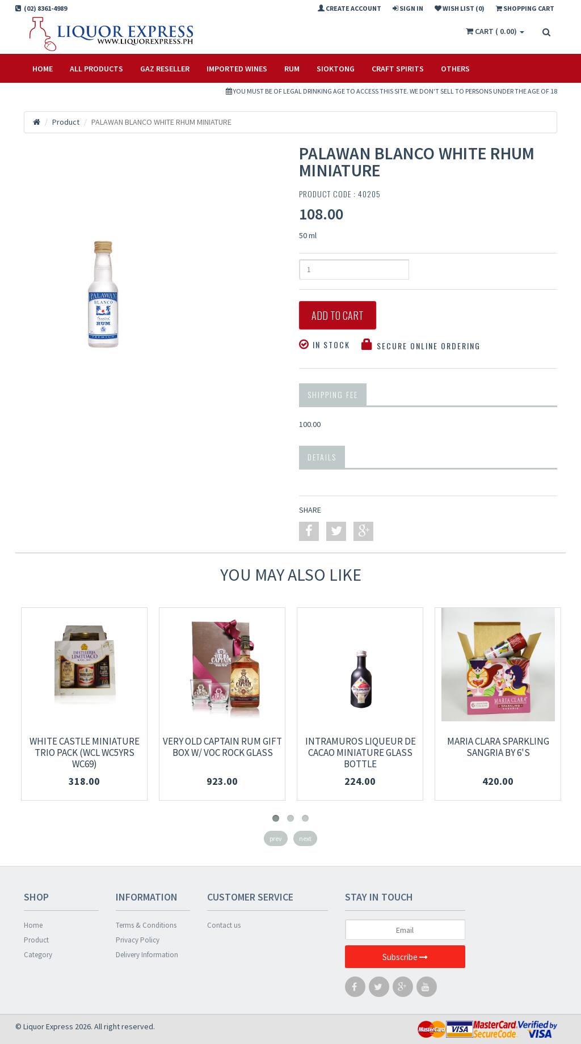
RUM (292, 69)
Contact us (224, 925)
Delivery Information (147, 955)
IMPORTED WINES (237, 69)
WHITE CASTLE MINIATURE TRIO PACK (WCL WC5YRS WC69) (85, 752)
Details (322, 457)
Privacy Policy (137, 940)
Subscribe (405, 957)
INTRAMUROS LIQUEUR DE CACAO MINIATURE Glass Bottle (360, 752)
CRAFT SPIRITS (398, 69)
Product (36, 940)
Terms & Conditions (146, 925)
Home (42, 69)
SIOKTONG (336, 69)
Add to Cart (337, 315)
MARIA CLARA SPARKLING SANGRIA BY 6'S (498, 747)
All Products (96, 69)
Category (38, 955)
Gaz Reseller (165, 69)
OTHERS (455, 69)
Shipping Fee (333, 394)
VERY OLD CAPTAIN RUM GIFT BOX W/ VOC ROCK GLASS (222, 747)
